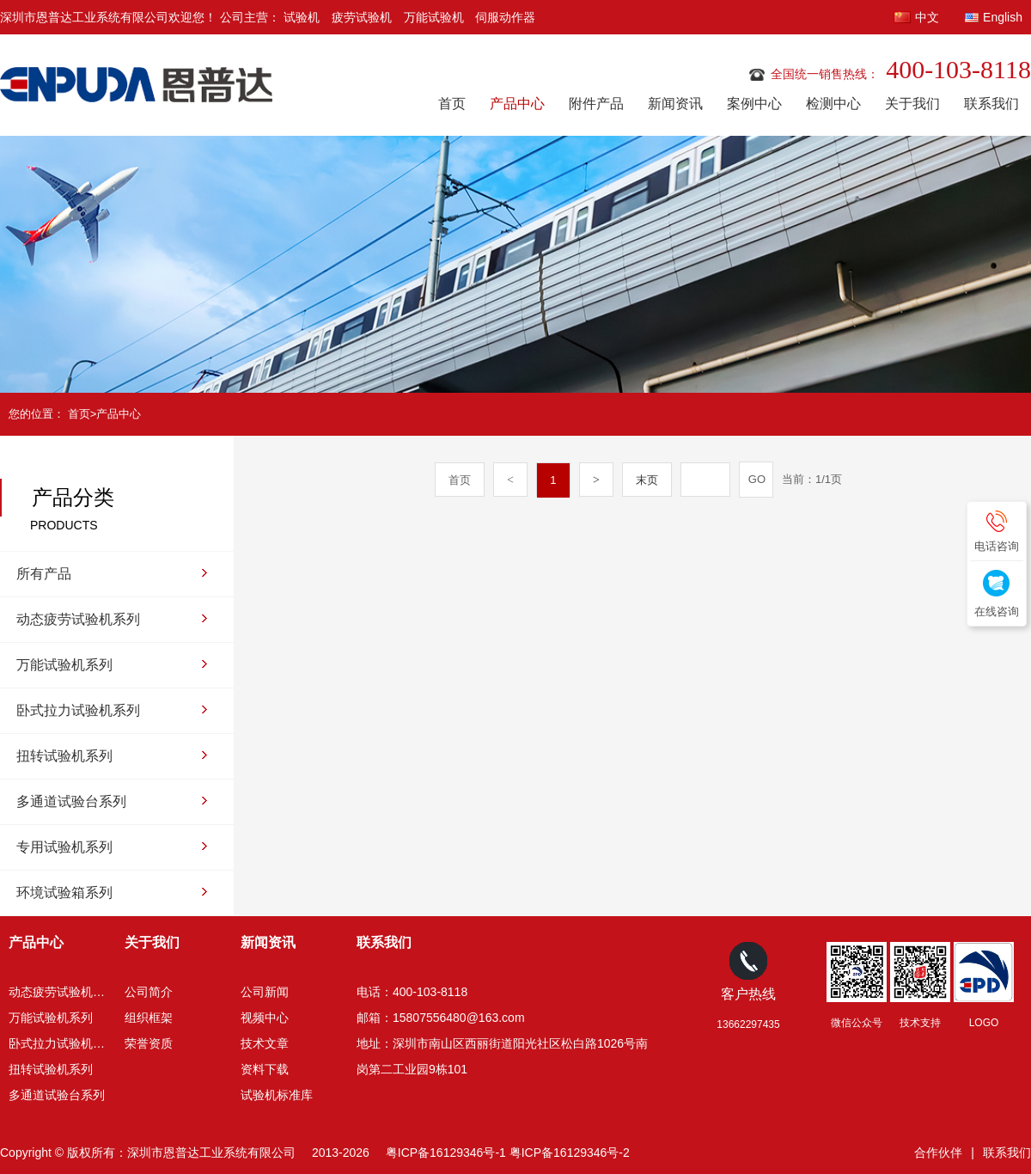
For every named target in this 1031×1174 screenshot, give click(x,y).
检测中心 (833, 103)
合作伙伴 (938, 1152)
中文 (927, 17)
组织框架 (149, 1017)
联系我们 (991, 103)
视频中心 (265, 1017)
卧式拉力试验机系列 (78, 710)
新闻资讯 (675, 103)
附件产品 (596, 103)
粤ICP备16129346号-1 (446, 1152)
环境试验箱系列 (64, 892)
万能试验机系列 (64, 664)
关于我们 (912, 103)
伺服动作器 (505, 17)
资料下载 (265, 1069)
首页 (452, 103)
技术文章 (265, 1043)
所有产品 (43, 573)
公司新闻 (265, 992)
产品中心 (517, 103)
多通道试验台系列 (71, 801)
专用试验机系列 (64, 847)
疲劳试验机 (362, 17)
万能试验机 (434, 17)
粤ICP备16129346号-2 (569, 1152)
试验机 (302, 17)
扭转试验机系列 (64, 756)
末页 (647, 480)
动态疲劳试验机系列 (78, 619)
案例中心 (754, 103)
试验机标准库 (277, 1095)
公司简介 (149, 992)
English (1002, 17)
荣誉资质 (149, 1043)
